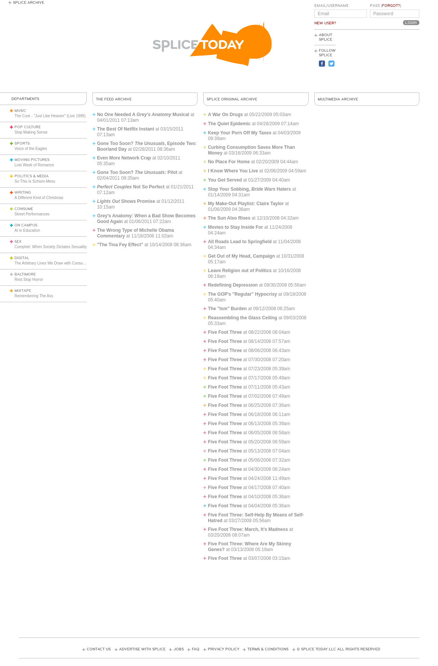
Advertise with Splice (142, 649)
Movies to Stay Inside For (235, 227)
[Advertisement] (385, 61)
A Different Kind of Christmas (38, 198)
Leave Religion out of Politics (239, 270)
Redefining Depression (233, 285)
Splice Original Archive (232, 99)
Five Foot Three (225, 332)
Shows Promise (126, 201)
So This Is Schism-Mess (34, 181)
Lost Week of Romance (34, 165)
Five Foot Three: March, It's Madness (248, 529)
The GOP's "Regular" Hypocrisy (242, 294)
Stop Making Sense (31, 132)
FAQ (195, 649)
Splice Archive (28, 2)
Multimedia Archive (338, 99)
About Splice (325, 37)
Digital (21, 258)
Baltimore (25, 274)
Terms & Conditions (267, 649)
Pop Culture (27, 127)
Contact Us (99, 649)
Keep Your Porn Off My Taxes (239, 132)
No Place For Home (229, 161)
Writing (22, 192)
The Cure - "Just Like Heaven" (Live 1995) (50, 116)
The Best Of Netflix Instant (125, 129)
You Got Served (225, 180)
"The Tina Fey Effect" (120, 244)
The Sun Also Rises (229, 218)
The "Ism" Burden (227, 308)
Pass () (385, 5)
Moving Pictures (31, 160)
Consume (23, 209)
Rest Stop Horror (28, 279)
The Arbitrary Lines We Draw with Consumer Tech (56, 263)
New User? (325, 23)
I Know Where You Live (233, 171)
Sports (22, 143)
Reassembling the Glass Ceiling (242, 317)
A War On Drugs (225, 114)
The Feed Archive (114, 99)
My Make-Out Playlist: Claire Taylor (246, 203)
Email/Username (331, 5)
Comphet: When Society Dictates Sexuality (50, 247)
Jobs (179, 649)
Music (20, 110)
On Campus (25, 225)
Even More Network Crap (124, 158)
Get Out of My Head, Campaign (241, 256)
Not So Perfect (130, 187)
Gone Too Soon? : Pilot (137, 172)
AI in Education (27, 230)
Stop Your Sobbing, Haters (249, 189)
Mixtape (22, 290)
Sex (18, 241)
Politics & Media (31, 176)
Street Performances (31, 214)
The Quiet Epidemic (229, 123)
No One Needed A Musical (143, 114)
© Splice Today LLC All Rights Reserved (338, 649)
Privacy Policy (223, 649)
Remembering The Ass (33, 296)
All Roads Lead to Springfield (239, 241)
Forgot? (391, 5)
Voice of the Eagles (30, 149)
